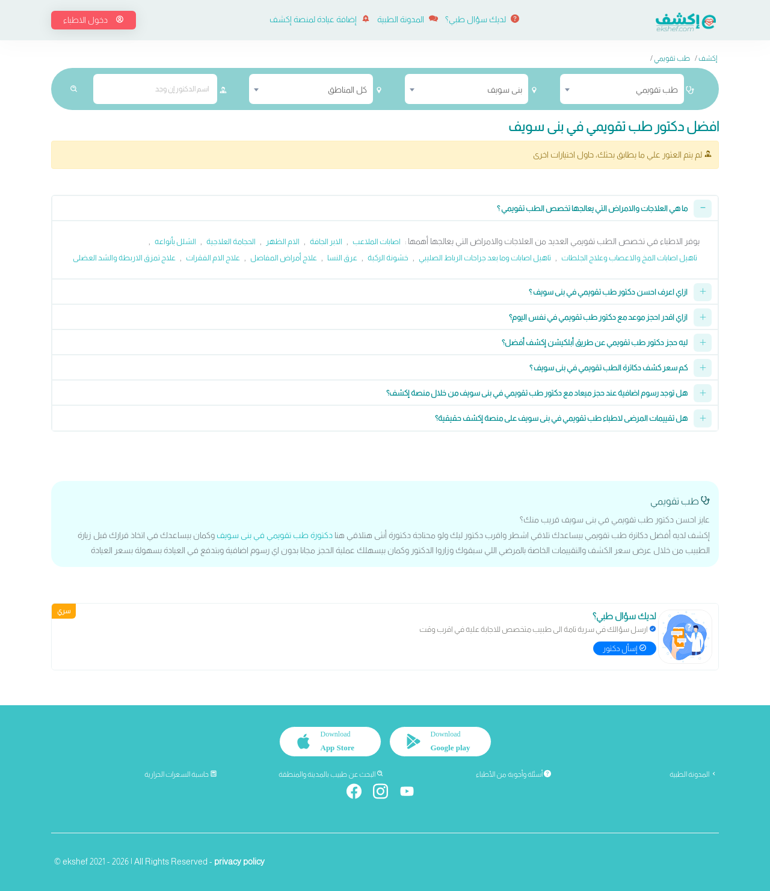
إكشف (707, 58)
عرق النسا (342, 257)
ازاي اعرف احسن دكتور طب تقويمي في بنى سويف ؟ (608, 291)
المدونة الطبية (407, 19)
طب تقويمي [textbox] (657, 89)
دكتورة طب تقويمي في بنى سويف (275, 535)
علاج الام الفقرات (213, 257)
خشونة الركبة (388, 257)
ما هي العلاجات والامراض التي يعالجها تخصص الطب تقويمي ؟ (592, 208)
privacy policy (239, 861)
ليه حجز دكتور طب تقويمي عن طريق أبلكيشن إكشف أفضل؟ (595, 342)
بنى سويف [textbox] (504, 89)
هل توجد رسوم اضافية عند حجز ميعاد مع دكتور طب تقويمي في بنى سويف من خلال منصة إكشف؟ (537, 392)
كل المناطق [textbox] (347, 89)
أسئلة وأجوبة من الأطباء (513, 774)
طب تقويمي (672, 58)
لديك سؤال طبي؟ (482, 19)
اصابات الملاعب (377, 241)
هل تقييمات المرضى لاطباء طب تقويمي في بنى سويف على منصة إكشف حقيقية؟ (561, 418)
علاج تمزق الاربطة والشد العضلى (124, 257)
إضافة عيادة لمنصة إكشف (320, 19)
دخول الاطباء (93, 20)
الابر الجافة (326, 241)
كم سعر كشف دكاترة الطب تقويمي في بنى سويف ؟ (608, 367)
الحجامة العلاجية (231, 241)
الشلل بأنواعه (175, 241)
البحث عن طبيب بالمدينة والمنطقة (331, 774)
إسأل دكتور (625, 648)
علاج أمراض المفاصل (283, 257)
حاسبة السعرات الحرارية (180, 774)
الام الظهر (283, 241)
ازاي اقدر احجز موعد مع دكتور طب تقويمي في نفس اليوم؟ (598, 317)
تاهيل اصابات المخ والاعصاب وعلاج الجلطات (629, 257)
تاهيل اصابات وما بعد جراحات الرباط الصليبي (485, 257)
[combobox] (622, 89)
